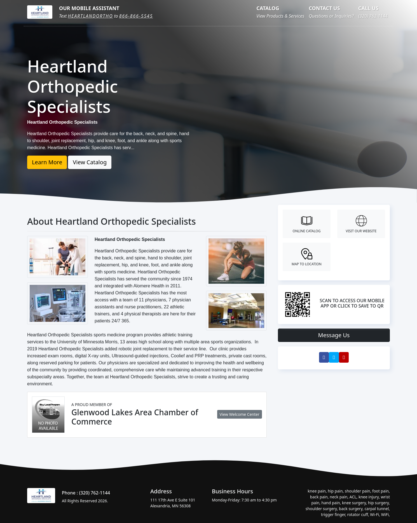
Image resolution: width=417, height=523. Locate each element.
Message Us (334, 335)
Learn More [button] (47, 162)
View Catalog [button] (90, 162)
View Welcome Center (239, 414)
